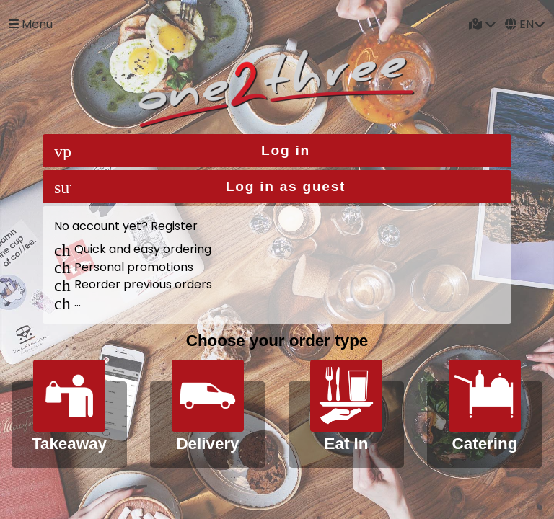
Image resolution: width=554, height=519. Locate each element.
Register (174, 226)
